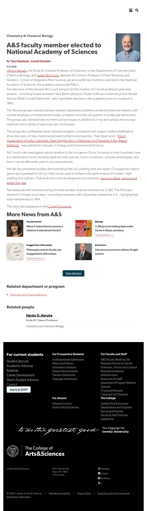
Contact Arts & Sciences (114, 403)
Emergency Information (19, 496)
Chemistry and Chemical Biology (28, 294)
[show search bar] (136, 10)
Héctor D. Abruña (39, 315)
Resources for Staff (111, 378)
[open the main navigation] (130, 10)
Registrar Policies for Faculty (117, 363)
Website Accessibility (59, 493)
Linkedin (104, 473)
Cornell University (23, 10)
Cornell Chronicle (41, 61)
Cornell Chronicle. (59, 206)
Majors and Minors (63, 363)
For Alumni (59, 398)
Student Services (18, 361)
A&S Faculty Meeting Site (115, 359)
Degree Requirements (65, 371)
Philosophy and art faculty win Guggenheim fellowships (44, 251)
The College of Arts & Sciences (40, 22)
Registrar (12, 370)
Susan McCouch (48, 75)
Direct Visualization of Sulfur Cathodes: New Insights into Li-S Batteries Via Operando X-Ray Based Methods (67, 140)
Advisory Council (62, 403)
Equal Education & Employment (114, 493)
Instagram (105, 468)
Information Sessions (64, 367)
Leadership (107, 418)
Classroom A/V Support (114, 394)
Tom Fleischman (20, 61)
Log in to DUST (19, 389)
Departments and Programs (116, 407)
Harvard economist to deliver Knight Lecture (116, 251)
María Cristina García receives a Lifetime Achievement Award (45, 228)
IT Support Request (112, 390)
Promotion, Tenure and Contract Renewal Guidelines (119, 369)
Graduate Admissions (64, 378)
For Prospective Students (68, 354)
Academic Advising (20, 365)
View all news (74, 273)
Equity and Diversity (112, 411)
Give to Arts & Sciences (65, 407)
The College (108, 398)
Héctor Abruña (17, 70)
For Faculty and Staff (114, 354)
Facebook (105, 477)
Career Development (21, 375)
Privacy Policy (84, 493)
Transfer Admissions (63, 374)
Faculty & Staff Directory (114, 415)
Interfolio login (109, 374)
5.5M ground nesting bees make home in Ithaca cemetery (114, 228)
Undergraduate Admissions (68, 359)
